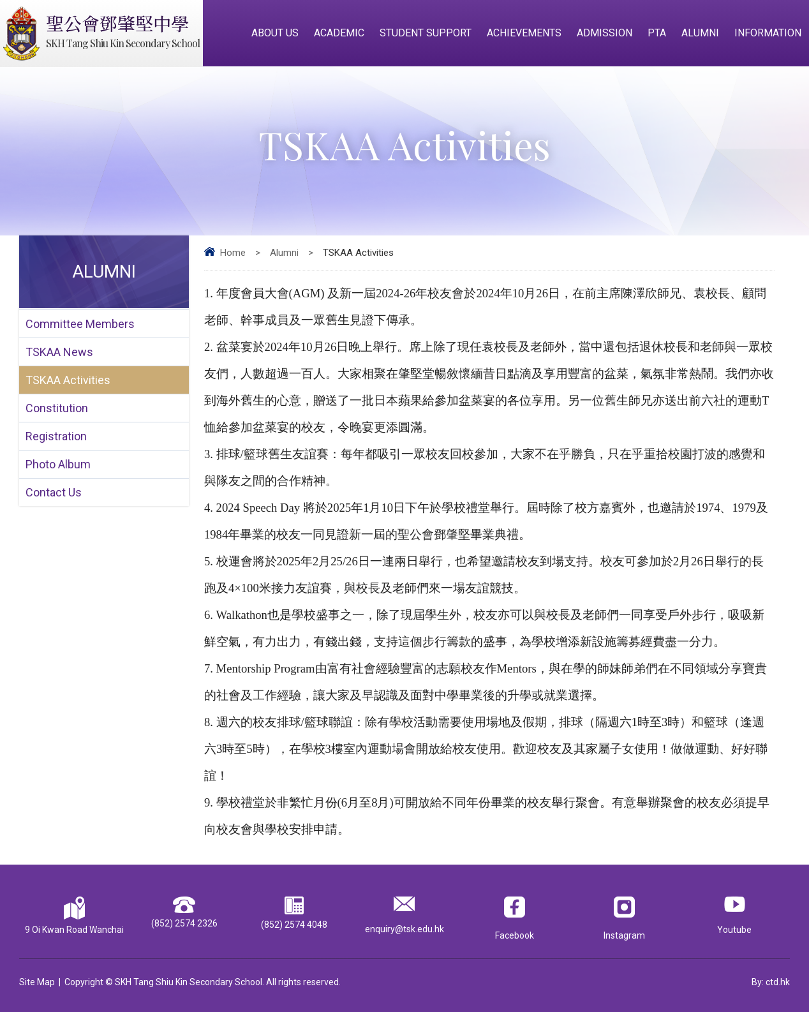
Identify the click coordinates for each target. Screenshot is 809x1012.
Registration (56, 436)
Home (233, 252)
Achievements (524, 33)
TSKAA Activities (68, 380)
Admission (604, 33)
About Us (275, 33)
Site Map (37, 982)
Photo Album (58, 464)
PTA (657, 33)
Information (767, 33)
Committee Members (80, 324)
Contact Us (54, 492)
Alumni (700, 33)
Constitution (57, 408)
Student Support (425, 33)
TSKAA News (59, 352)
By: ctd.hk (771, 982)
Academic (339, 33)
